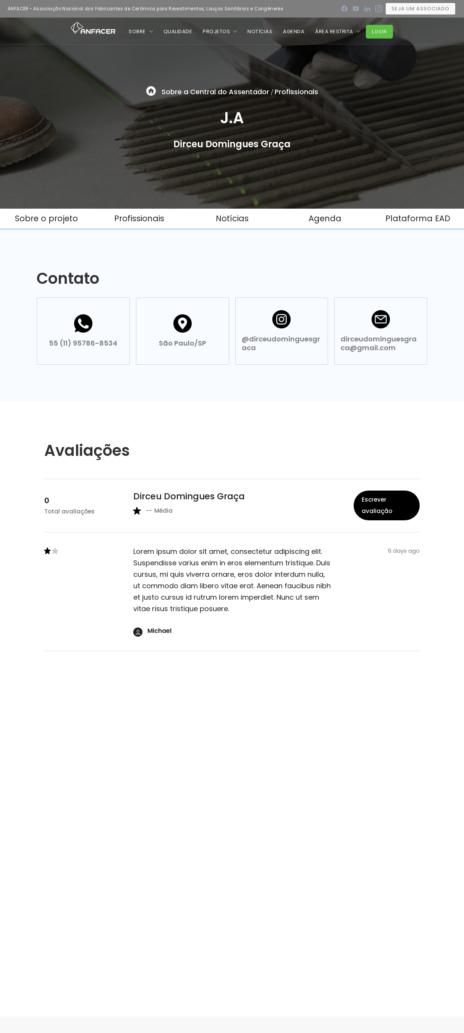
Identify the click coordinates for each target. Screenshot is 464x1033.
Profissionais (296, 92)
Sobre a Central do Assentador (215, 92)
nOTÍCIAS (259, 31)
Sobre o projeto (46, 218)
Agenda (293, 31)
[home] (93, 27)
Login (379, 31)
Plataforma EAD (417, 218)
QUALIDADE (177, 31)
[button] (141, 31)
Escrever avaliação (377, 505)
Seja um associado (420, 8)
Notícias (232, 218)
